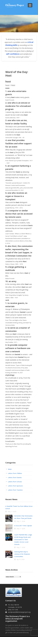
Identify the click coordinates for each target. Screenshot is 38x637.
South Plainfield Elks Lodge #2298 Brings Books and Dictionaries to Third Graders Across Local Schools (23, 539)
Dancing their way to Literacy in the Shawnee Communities (22, 554)
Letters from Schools (15, 482)
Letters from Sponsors (15, 486)
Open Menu (30, 5)
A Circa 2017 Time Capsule (23, 526)
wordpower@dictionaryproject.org (19, 612)
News (10, 469)
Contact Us (10, 600)
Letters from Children (15, 473)
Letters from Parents (15, 477)
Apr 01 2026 (21, 559)
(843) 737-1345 (13, 610)
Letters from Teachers (15, 490)
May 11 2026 (12, 511)
